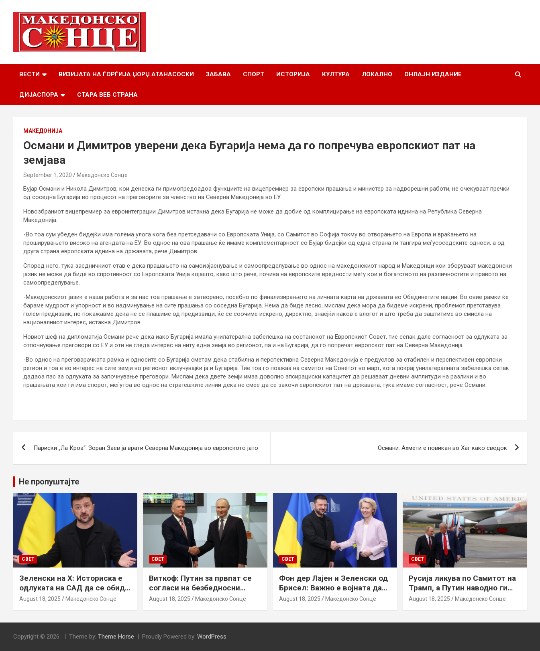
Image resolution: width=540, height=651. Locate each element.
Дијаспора (38, 94)
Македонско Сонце (102, 175)
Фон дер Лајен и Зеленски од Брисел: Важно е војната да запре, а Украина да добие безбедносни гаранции (333, 593)
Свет (28, 559)
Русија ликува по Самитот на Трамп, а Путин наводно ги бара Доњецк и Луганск (462, 588)
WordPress (211, 636)
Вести (29, 74)
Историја (293, 74)
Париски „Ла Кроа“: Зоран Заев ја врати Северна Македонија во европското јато (145, 448)
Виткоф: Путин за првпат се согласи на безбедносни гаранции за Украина (200, 588)
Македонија (42, 131)
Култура (336, 74)
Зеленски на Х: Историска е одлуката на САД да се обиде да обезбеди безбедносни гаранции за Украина (74, 593)
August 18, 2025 (40, 599)
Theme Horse (116, 636)
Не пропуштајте (49, 481)
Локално (377, 74)
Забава (218, 74)
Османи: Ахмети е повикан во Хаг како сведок (442, 448)
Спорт (253, 74)
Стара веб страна (107, 94)
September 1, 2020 (47, 175)
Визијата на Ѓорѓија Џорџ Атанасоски (126, 74)
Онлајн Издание (433, 74)
